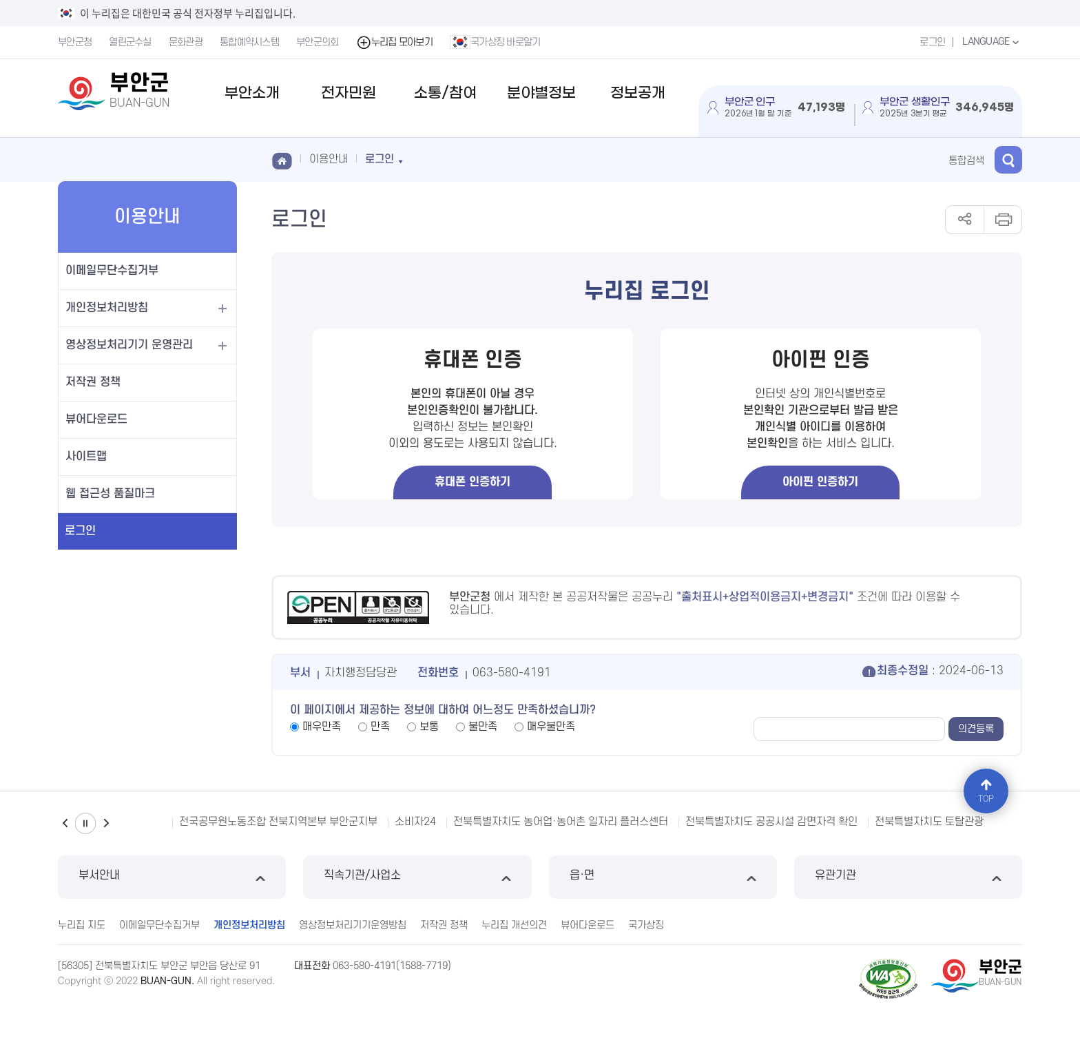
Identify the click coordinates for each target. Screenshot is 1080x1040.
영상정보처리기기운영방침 (352, 925)
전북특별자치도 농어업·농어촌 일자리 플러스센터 (560, 821)
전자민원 (348, 93)
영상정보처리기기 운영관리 (129, 345)
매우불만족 (551, 726)
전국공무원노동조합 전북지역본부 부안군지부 (278, 821)
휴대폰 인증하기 (472, 482)
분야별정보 (541, 93)
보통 (429, 726)
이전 (65, 823)
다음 (106, 823)
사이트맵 (86, 456)
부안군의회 (317, 42)
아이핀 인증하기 (820, 482)
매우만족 (321, 726)
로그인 (932, 42)
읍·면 (663, 877)
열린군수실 (130, 42)
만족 (380, 726)
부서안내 (172, 877)
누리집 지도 (81, 925)
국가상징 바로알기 (495, 42)
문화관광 (185, 42)
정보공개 (637, 93)
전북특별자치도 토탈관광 (929, 821)
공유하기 (965, 219)
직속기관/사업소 (417, 877)
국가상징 (646, 925)
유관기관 (908, 877)
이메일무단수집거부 (111, 270)
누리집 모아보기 (394, 42)
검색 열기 (1008, 160)
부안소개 (252, 93)
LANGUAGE (992, 42)
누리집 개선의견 (514, 925)
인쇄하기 (1002, 219)
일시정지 (85, 823)
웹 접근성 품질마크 (110, 494)
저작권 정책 (93, 382)
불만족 (482, 726)
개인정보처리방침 (106, 308)
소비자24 (415, 821)
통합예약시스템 (249, 42)
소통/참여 (445, 93)
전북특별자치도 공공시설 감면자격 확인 (771, 821)
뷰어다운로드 (96, 419)
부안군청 (75, 42)
